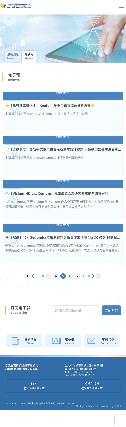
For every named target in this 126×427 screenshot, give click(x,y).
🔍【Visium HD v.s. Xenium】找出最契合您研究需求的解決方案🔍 (56, 208)
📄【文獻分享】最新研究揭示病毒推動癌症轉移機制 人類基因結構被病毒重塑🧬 (56, 160)
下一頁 (96, 293)
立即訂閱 (111, 327)
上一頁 (30, 293)
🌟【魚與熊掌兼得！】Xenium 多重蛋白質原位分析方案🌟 (56, 111)
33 (111, 293)
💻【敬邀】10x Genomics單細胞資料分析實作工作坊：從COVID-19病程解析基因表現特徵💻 (56, 257)
